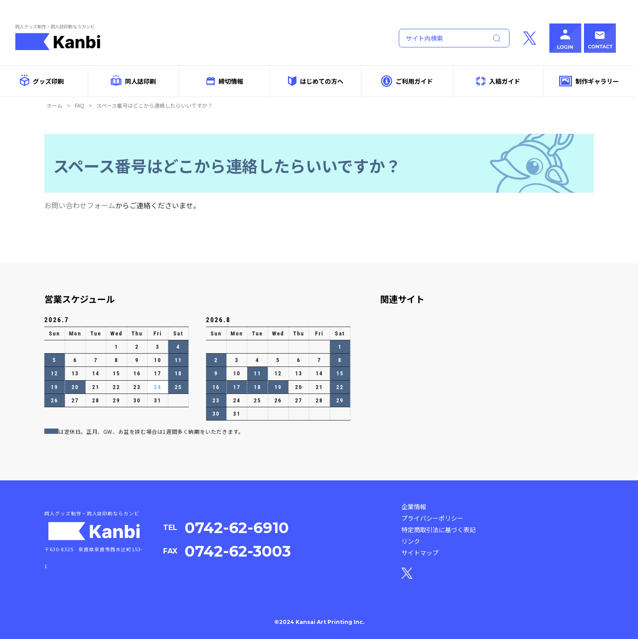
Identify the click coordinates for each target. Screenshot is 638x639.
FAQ (79, 105)
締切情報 (224, 81)
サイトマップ (420, 552)
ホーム (54, 105)
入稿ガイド (498, 81)
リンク (410, 541)
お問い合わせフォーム (79, 205)
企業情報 (413, 506)
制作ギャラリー (589, 81)
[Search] (441, 38)
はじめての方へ (315, 81)
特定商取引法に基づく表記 (438, 529)
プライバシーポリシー (432, 518)
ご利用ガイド (407, 80)
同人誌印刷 (133, 80)
